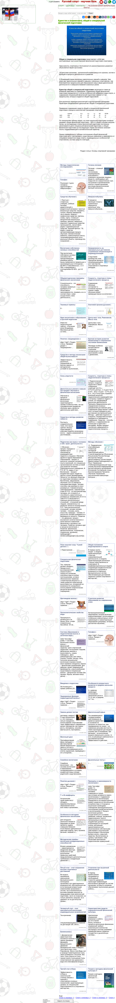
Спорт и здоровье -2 (83, 998)
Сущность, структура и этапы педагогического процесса (99, 279)
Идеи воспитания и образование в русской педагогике (73, 318)
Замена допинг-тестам (69, 712)
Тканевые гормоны (67, 305)
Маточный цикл (66, 737)
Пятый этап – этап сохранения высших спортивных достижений (72, 869)
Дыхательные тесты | (96, 760)
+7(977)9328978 (54, 2)
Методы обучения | (95, 442)
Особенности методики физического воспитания (70, 815)
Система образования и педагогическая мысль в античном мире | (70, 633)
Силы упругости (66, 376)
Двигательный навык (96, 712)
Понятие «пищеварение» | (70, 339)
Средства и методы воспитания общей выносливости (72, 355)
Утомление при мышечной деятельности (98, 868)
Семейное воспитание (69, 760)
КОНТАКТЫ (80, 6)
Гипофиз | (92, 632)
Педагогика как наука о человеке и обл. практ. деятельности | (73, 443)
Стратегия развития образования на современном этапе (100, 600)
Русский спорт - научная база (80, 1)
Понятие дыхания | (67, 781)
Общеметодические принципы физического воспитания (72, 279)
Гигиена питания (94, 165)
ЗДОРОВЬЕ (70, 6)
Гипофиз (63, 180)
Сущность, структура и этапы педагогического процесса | (99, 377)
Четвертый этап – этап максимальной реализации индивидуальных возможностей (73, 910)
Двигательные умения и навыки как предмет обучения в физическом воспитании (73, 390)
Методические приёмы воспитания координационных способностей (72, 841)
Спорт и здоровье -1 (66, 998)
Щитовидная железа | (68, 598)
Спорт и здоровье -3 (99, 998)
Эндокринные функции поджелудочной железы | (70, 697)
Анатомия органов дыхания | (99, 305)
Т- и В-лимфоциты (67, 795)
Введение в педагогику (69, 683)
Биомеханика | (66, 932)
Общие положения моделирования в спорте (98, 545)
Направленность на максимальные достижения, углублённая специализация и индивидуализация (100, 250)
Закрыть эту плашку (63, 1001)
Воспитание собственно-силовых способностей (70, 249)
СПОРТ (61, 6)
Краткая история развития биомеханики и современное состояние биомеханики (99, 340)
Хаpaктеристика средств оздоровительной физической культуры (100, 910)
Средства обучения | (68, 197)
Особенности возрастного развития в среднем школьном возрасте (100, 685)
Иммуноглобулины (95, 197)
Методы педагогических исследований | (69, 166)
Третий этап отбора (68, 969)
